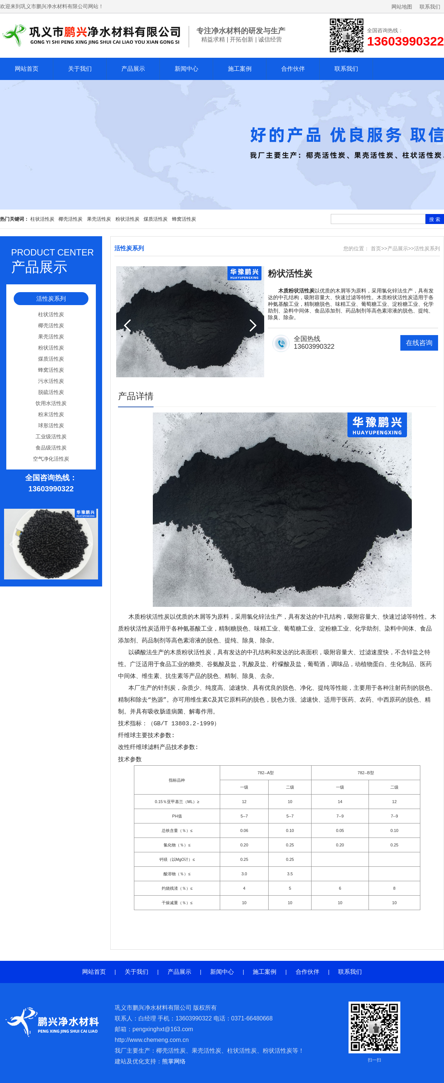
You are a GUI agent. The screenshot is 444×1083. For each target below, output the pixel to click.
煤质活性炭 (156, 219)
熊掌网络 (174, 1061)
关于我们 (80, 69)
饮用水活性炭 (51, 403)
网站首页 (26, 69)
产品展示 (133, 69)
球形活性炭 (51, 425)
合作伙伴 (293, 69)
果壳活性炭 (99, 219)
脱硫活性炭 (51, 392)
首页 (376, 248)
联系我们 (430, 7)
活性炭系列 (51, 298)
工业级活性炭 (51, 436)
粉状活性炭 (127, 219)
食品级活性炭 (51, 448)
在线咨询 (419, 343)
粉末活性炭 (51, 414)
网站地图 (401, 7)
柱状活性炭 (42, 219)
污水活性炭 (51, 381)
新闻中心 (186, 69)
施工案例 (240, 69)
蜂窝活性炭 (184, 219)
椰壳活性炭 (70, 219)
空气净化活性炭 (51, 459)
